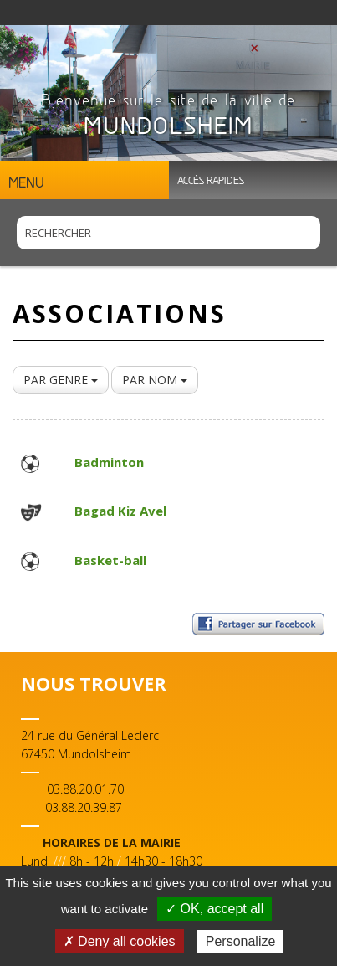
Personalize (241, 941)
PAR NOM (154, 380)
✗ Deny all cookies (120, 941)
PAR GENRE (60, 380)
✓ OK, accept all (214, 909)
